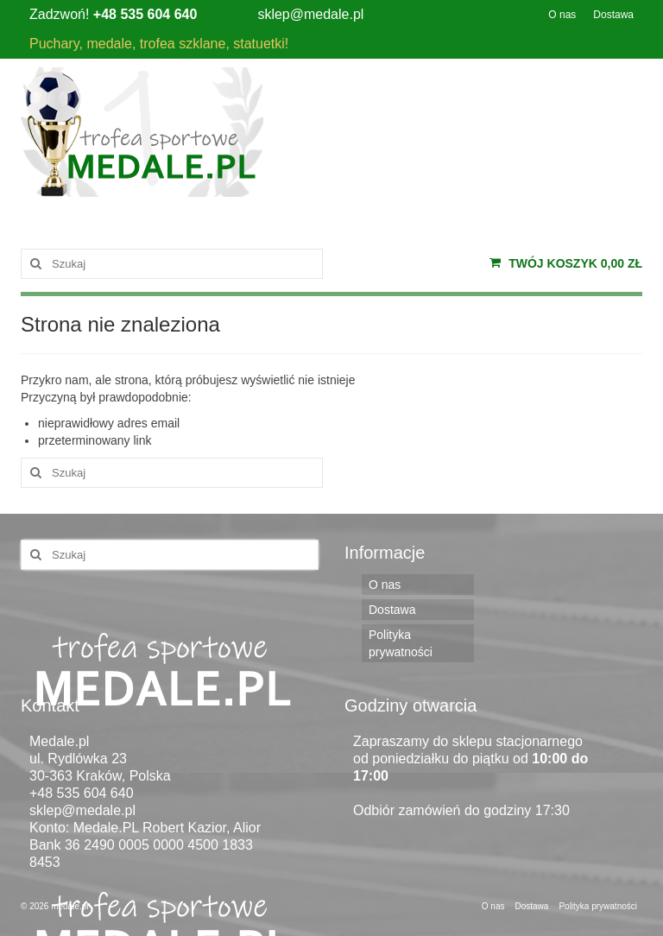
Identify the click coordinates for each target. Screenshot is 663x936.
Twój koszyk (565, 263)
